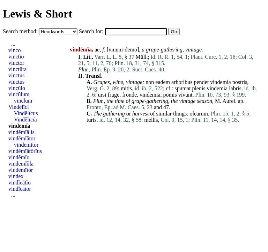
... (13, 44)
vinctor (16, 63)
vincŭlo (16, 88)
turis (91, 120)
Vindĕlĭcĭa (25, 119)
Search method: (21, 31)
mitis (126, 88)
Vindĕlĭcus (26, 113)
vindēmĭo (18, 157)
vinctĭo (16, 56)
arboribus (181, 82)
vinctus (16, 75)
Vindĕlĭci (18, 107)
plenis (198, 88)
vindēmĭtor (26, 145)
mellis (151, 120)
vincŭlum (18, 94)
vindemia (220, 82)
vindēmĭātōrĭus (25, 151)
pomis (170, 95)
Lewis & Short (37, 13)
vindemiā (150, 95)
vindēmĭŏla (21, 164)
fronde (129, 95)
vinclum (23, 101)
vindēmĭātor (21, 138)
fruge (113, 95)
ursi (102, 95)
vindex (16, 176)
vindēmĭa (19, 126)
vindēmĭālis (21, 132)
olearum (199, 114)
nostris (239, 82)
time (120, 101)
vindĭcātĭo (19, 183)
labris (235, 88)
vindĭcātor (19, 189)
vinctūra (17, 69)
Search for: (92, 31)
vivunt (185, 95)
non (150, 82)
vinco (14, 50)
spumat (182, 88)
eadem (162, 82)
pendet (201, 82)
